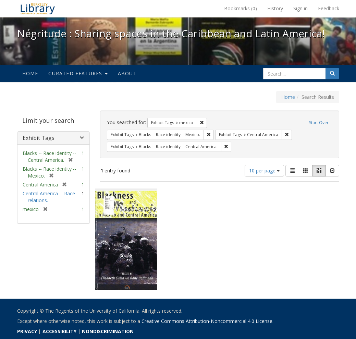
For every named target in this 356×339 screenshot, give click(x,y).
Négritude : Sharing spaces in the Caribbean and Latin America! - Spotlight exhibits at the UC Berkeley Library (37, 8)
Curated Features (77, 73)
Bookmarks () (240, 8)
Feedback (328, 8)
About (127, 73)
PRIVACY (27, 331)
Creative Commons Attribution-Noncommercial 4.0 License (207, 321)
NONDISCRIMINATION (108, 331)
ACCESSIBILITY (59, 331)
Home (30, 73)
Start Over (319, 123)
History (275, 8)
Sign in (300, 8)
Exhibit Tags (38, 138)
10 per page (264, 170)
